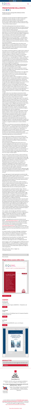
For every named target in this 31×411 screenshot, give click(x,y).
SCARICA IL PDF (6, 295)
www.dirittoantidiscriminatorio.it (12, 220)
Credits (21, 408)
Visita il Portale (19, 0)
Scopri (4, 306)
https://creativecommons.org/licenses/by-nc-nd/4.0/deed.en (15, 404)
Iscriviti (6, 365)
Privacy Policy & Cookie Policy (14, 408)
